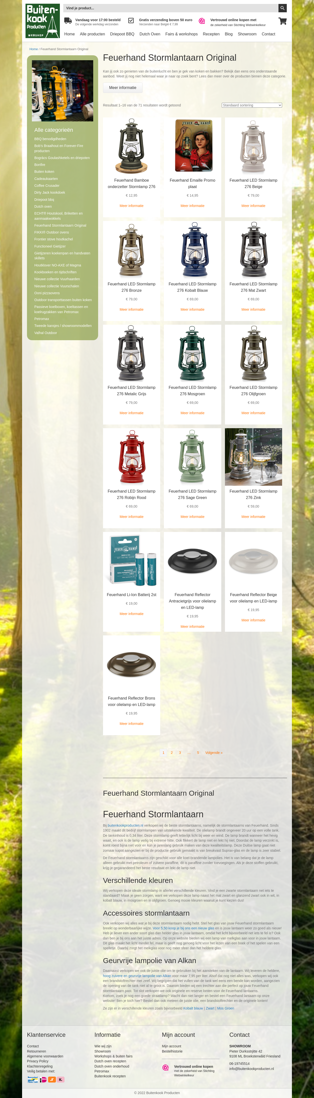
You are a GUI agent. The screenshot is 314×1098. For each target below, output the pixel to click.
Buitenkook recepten (110, 1076)
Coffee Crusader (46, 186)
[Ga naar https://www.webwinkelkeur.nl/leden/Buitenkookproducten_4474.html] (235, 22)
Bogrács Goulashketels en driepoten (62, 158)
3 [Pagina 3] (180, 753)
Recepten (211, 34)
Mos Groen (225, 1008)
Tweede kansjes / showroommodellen (63, 326)
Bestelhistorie (172, 1051)
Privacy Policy (37, 1061)
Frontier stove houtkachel (53, 239)
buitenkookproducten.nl (125, 825)
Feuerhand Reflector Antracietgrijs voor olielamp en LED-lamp (192, 601)
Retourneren (36, 1051)
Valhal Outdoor (45, 333)
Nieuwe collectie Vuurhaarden (57, 279)
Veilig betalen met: (41, 1071)
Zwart (210, 1008)
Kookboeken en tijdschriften (55, 272)
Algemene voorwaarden (45, 1056)
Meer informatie (132, 206)
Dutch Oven (150, 34)
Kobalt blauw (193, 1008)
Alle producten (92, 34)
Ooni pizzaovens (47, 293)
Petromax (41, 319)
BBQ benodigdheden (50, 139)
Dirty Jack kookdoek (49, 192)
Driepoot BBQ (122, 34)
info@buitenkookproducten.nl (251, 1069)
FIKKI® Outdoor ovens (51, 232)
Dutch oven (43, 206)
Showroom (247, 34)
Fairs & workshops (181, 34)
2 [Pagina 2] (172, 753)
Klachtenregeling (39, 1066)
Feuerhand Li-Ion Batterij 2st (131, 595)
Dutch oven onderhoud (111, 1066)
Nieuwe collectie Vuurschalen (56, 286)
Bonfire (39, 165)
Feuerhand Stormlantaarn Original (60, 225)
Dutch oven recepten (110, 1061)
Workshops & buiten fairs (113, 1056)
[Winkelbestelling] (252, 105)
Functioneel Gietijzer (50, 246)
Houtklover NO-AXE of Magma (57, 265)
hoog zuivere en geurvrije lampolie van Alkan (137, 976)
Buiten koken (44, 172)
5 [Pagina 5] (198, 753)
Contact (268, 34)
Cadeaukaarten (46, 179)
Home (69, 34)
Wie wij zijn (102, 1046)
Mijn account (171, 1046)
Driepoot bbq (44, 200)
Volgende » (213, 753)
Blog (229, 34)
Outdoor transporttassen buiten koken (63, 300)
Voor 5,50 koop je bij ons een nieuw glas (183, 928)
